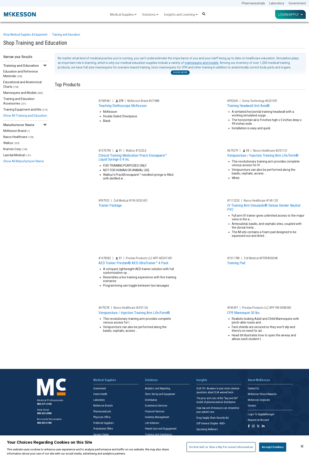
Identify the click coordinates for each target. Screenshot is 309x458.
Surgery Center (101, 434)
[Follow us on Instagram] (253, 426)
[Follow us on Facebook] (249, 426)
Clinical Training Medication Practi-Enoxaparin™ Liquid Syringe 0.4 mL (133, 157)
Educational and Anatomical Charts (22, 84)
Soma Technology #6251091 (260, 101)
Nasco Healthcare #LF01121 (270, 150)
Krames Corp (15, 149)
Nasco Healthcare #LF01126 (130, 307)
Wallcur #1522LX (136, 150)
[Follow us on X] (258, 426)
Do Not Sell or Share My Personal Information (221, 447)
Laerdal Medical (17, 155)
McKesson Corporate (259, 400)
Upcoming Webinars (207, 429)
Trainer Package (110, 205)
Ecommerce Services (156, 405)
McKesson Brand (16, 131)
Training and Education (66, 34)
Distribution (151, 400)
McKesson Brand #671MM (143, 101)
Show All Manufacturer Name (23, 161)
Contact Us (253, 388)
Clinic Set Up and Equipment (160, 394)
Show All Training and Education (25, 115)
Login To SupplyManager (261, 414)
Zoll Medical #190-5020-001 (130, 200)
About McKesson (259, 380)
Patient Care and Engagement (160, 428)
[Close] (302, 446)
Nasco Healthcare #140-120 (261, 200)
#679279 (232, 150)
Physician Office (101, 417)
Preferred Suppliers (103, 423)
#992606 (232, 101)
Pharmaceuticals (253, 3)
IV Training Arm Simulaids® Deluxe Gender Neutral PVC (263, 207)
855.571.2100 (44, 404)
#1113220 (233, 200)
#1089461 (105, 101)
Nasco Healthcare (18, 137)
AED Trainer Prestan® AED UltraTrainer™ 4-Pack (133, 263)
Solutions (150, 14)
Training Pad (236, 263)
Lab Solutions (152, 423)
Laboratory (276, 3)
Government (297, 3)
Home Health (100, 394)
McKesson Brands (103, 405)
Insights (201, 380)
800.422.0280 (44, 413)
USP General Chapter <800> (210, 423)
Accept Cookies (273, 447)
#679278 (104, 307)
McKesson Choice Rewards (262, 394)
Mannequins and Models (23, 93)
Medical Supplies (123, 14)
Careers (252, 405)
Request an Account (258, 419)
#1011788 (233, 258)
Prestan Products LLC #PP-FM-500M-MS (266, 307)
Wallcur (11, 143)
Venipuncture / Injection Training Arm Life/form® (263, 155)
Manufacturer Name (18, 125)
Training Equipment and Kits (25, 109)
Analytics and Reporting (157, 388)
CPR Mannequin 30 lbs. (244, 312)
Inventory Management (157, 417)
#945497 (232, 307)
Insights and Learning (181, 14)
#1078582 (105, 258)
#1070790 (105, 150)
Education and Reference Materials (20, 74)
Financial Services (154, 411)
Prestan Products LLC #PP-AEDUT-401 (149, 258)
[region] (154, 446)
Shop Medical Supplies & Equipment (25, 34)
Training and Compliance (158, 434)
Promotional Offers (103, 428)
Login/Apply (290, 14)
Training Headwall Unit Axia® (248, 105)
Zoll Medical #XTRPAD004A (261, 258)
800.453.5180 (44, 422)
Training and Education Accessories (19, 101)
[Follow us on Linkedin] (263, 426)
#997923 (104, 200)
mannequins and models (202, 63)
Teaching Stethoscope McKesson (123, 105)
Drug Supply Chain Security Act (212, 417)
